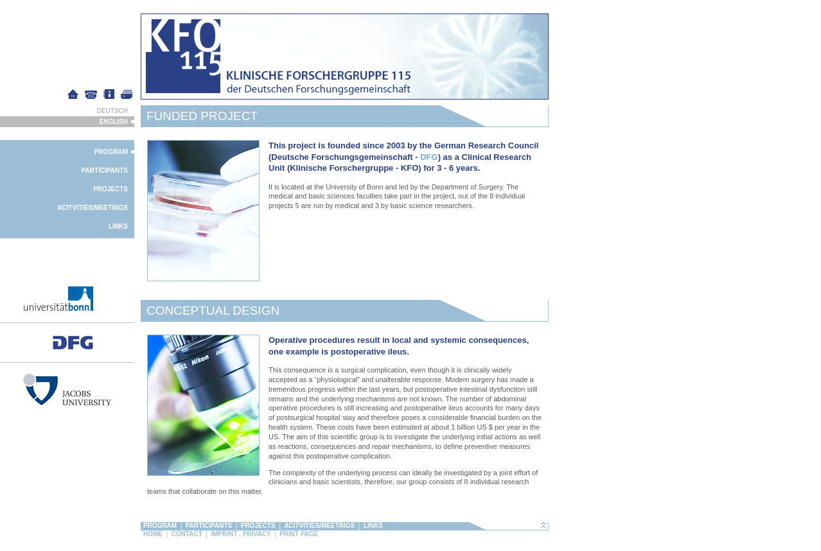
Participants (105, 170)
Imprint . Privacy (240, 534)
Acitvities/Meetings (92, 207)
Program (111, 151)
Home (153, 534)
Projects (110, 189)
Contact (187, 534)
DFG (428, 157)
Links (118, 226)
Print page (298, 534)
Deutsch (112, 110)
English (114, 121)
